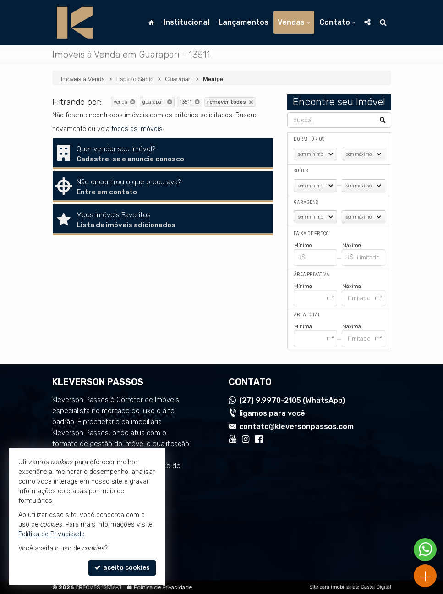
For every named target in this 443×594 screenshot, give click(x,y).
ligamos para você (272, 413)
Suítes (301, 171)
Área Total (307, 315)
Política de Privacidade (163, 587)
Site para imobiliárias (333, 587)
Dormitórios (309, 139)
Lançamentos (243, 22)
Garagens (306, 202)
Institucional (186, 22)
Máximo (351, 245)
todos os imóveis (137, 129)
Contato (337, 22)
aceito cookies (122, 568)
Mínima (303, 286)
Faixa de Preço (311, 233)
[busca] (383, 22)
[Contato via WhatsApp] (425, 549)
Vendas (294, 22)
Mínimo (303, 245)
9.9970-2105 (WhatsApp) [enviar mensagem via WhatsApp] (292, 400)
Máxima (351, 286)
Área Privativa (311, 274)
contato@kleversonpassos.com (296, 426)
